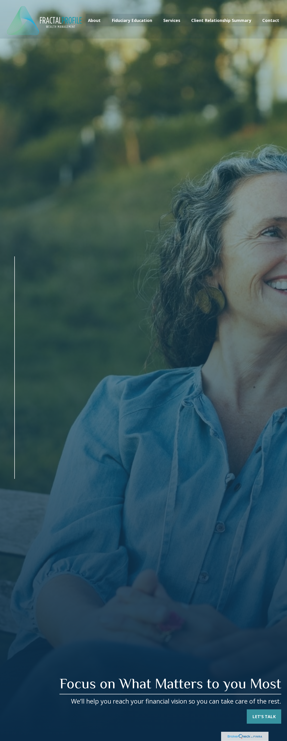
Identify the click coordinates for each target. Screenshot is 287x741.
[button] (94, 18)
